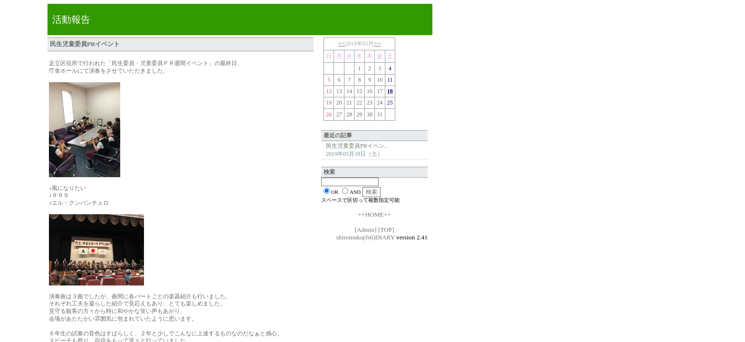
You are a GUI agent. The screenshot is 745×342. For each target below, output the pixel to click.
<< (341, 43)
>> (377, 43)
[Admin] (365, 229)
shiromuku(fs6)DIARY (365, 237)
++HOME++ (374, 214)
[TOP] (386, 229)
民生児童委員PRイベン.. (356, 145)
